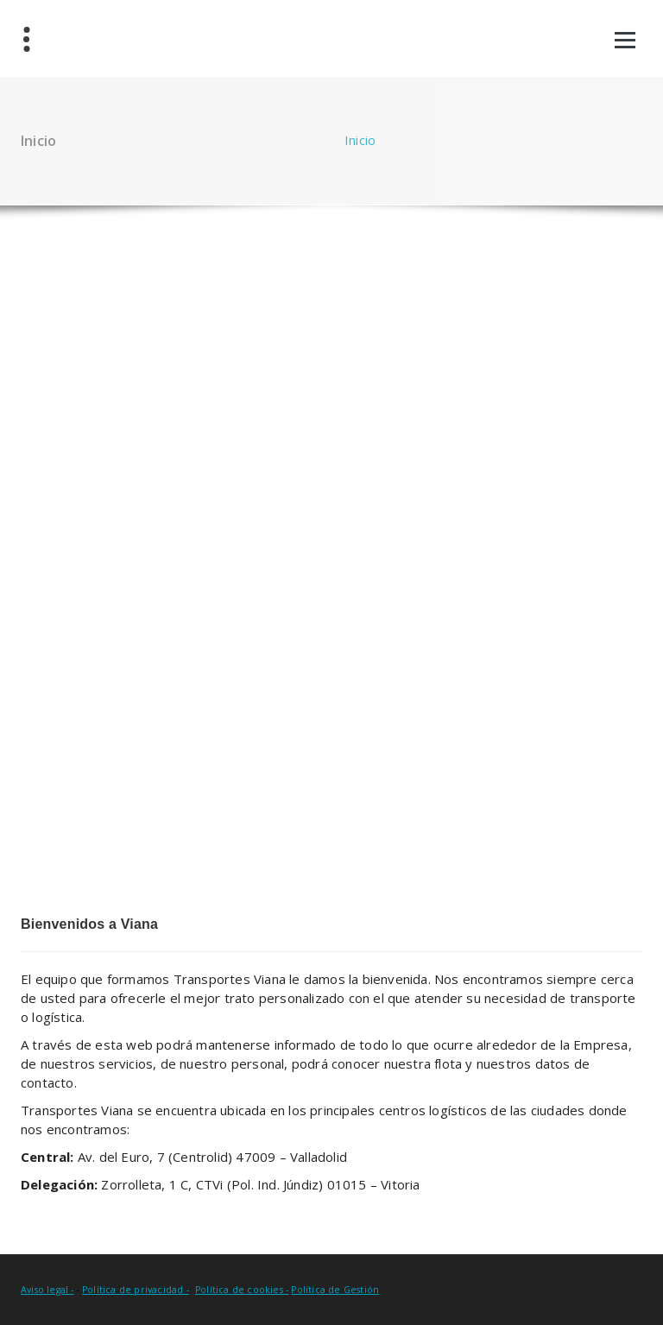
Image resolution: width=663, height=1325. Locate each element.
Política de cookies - (241, 1290)
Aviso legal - (47, 1290)
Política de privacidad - (135, 1290)
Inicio (360, 139)
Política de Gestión (335, 1290)
